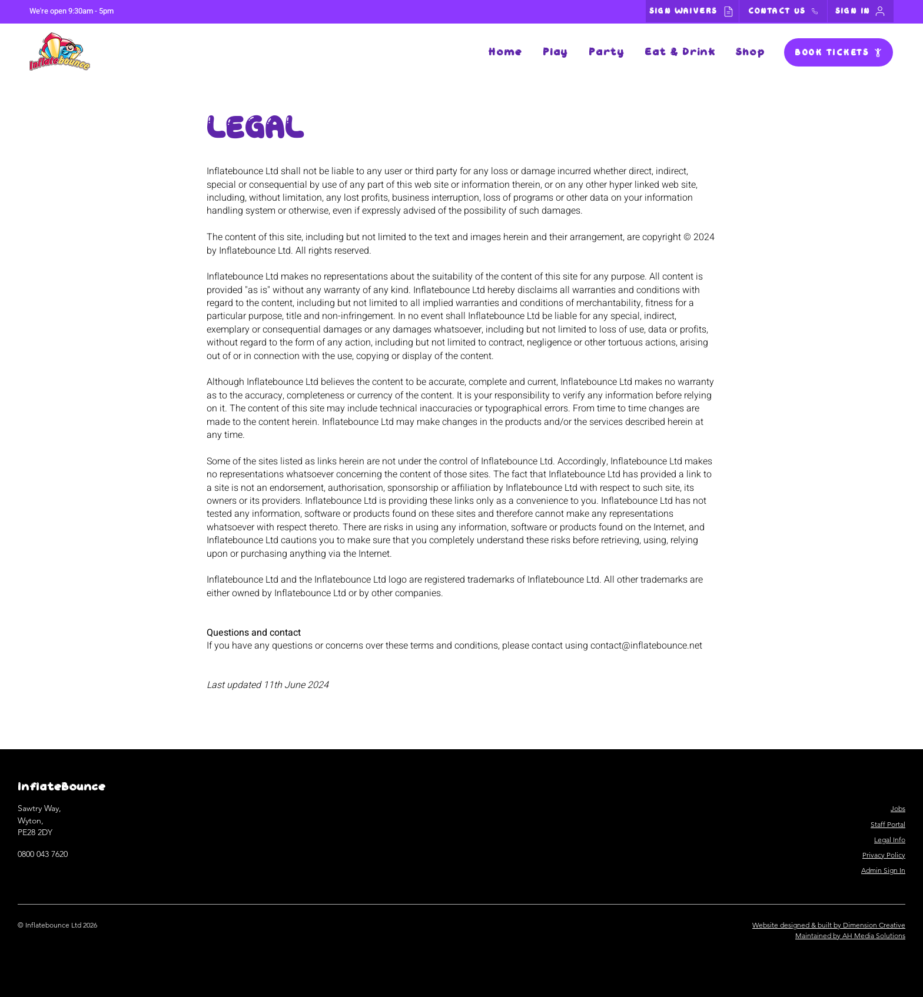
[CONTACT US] (783, 11)
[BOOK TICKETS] (838, 52)
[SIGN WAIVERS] (692, 11)
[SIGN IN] (861, 11)
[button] (555, 52)
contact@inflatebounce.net (646, 646)
